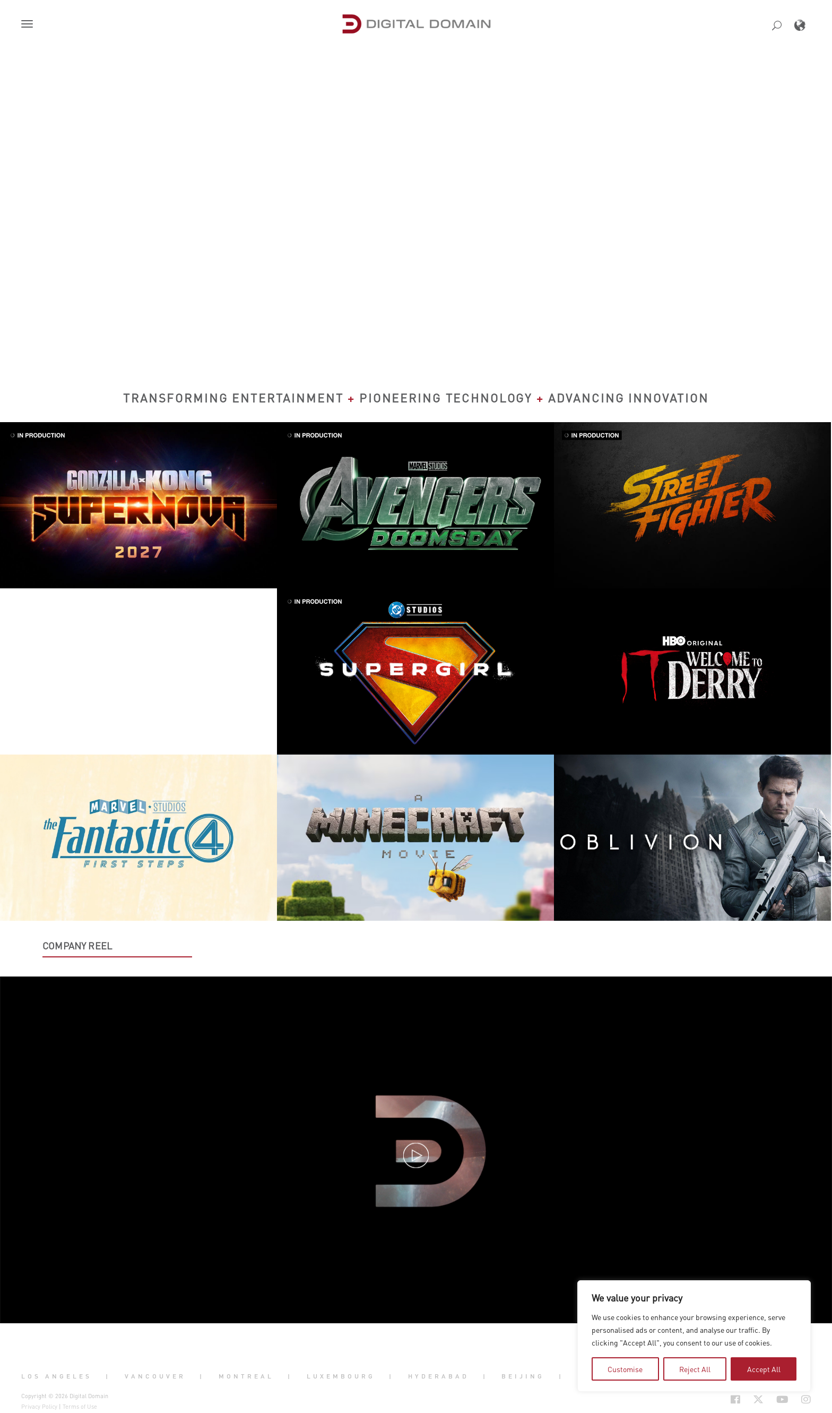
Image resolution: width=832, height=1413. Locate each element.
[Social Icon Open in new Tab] (701, 1399)
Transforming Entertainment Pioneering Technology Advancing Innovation (416, 397)
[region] (694, 1336)
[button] (29, 25)
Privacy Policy (39, 1406)
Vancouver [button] (155, 1376)
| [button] (108, 1376)
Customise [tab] (625, 1369)
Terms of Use (80, 1406)
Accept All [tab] (764, 1369)
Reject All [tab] (694, 1369)
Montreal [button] (246, 1376)
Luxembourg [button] (341, 1376)
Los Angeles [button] (56, 1376)
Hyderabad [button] (438, 1376)
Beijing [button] (522, 1376)
